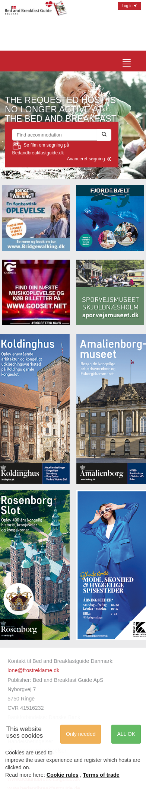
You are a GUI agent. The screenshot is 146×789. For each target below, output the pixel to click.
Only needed (80, 734)
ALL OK (126, 734)
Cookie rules (63, 775)
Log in (129, 6)
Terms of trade (101, 775)
